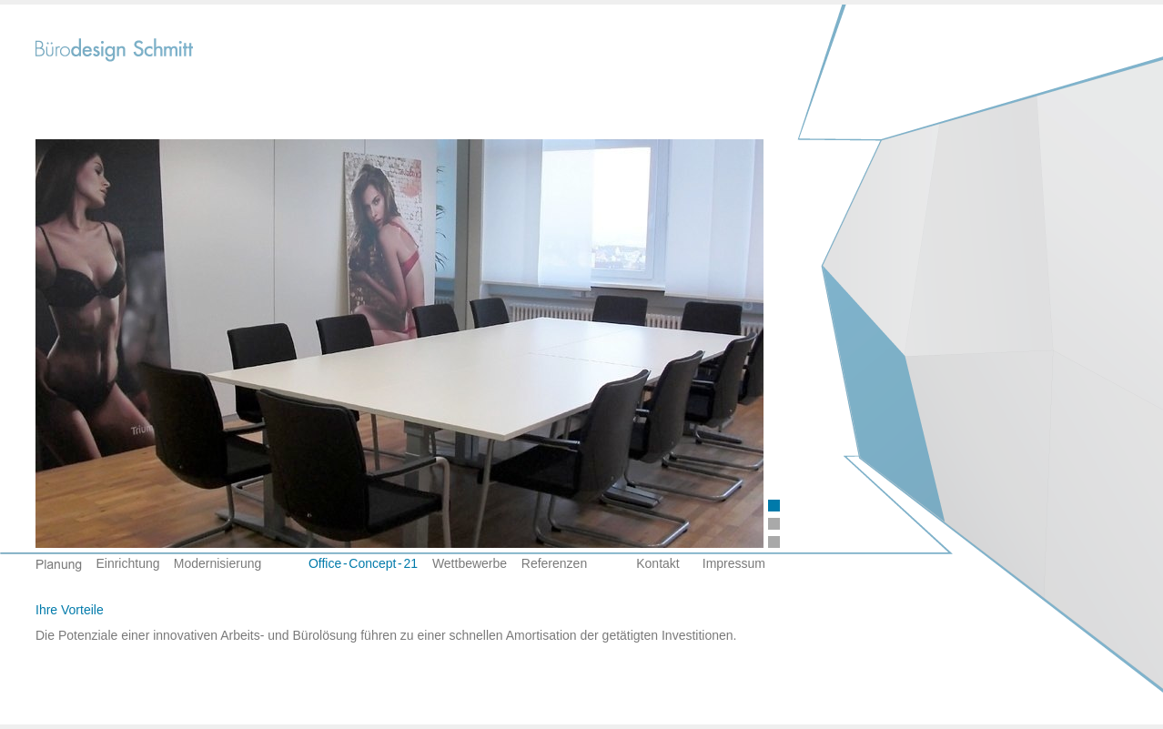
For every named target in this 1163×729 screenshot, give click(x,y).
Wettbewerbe (469, 563)
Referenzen (554, 563)
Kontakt (657, 563)
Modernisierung (218, 563)
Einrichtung (127, 563)
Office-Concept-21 (363, 563)
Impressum (734, 563)
